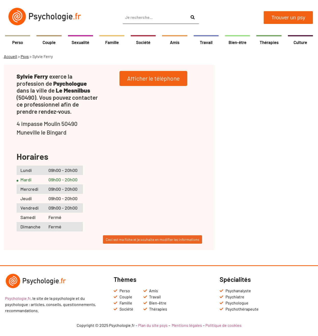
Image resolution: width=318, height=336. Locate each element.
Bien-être (237, 42)
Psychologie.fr (18, 298)
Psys (25, 56)
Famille (112, 42)
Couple (49, 42)
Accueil (10, 56)
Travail (206, 42)
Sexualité (80, 42)
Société (143, 42)
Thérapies (269, 42)
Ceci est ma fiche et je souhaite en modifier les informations (152, 239)
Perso (17, 42)
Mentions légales (187, 325)
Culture (300, 42)
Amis (174, 42)
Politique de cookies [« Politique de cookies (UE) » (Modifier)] (223, 325)
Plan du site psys (153, 325)
